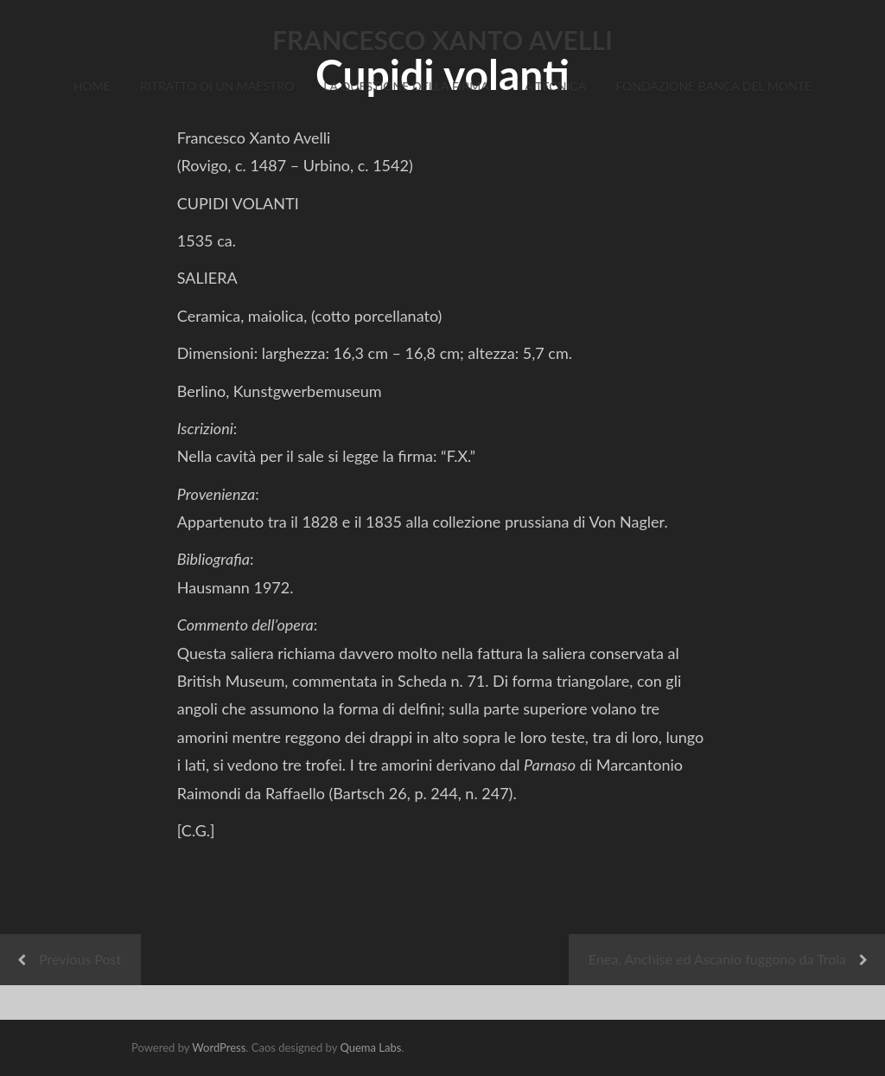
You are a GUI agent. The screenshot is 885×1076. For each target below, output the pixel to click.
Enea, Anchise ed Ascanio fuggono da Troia (717, 959)
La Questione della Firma (406, 86)
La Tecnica (552, 86)
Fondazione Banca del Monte (713, 86)
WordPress (218, 1047)
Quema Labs (370, 1047)
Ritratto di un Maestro (217, 86)
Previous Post (80, 959)
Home (92, 86)
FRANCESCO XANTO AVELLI (442, 39)
